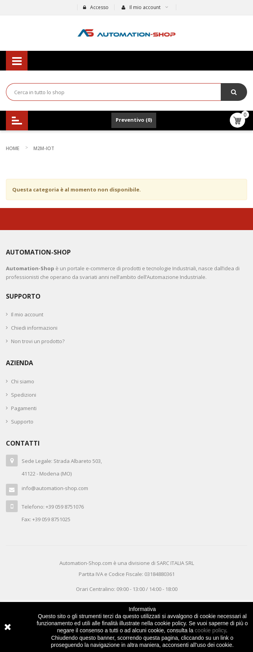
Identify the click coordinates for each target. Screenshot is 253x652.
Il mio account (27, 314)
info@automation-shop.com (55, 488)
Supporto (22, 421)
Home (12, 148)
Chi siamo (22, 381)
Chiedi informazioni (34, 327)
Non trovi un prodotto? (38, 341)
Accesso (96, 7)
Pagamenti (24, 408)
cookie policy (210, 630)
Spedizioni (23, 394)
